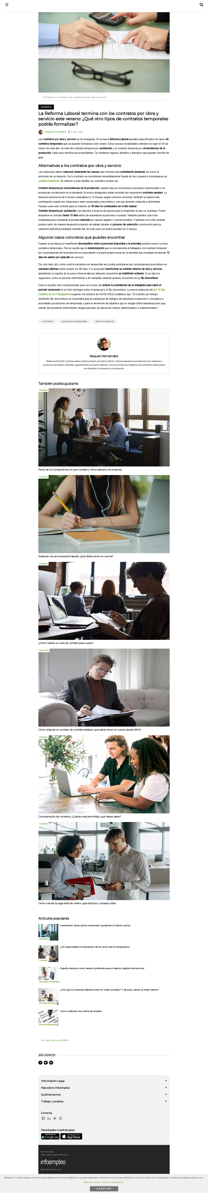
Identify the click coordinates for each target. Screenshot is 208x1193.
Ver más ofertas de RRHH (55, 1040)
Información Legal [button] (53, 1081)
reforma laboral (104, 321)
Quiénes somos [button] (51, 1094)
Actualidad (44, 939)
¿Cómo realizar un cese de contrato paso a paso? (66, 643)
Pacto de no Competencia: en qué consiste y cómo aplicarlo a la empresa (80, 469)
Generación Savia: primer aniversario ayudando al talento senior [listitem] (95, 925)
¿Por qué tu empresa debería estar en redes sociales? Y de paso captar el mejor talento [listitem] (109, 989)
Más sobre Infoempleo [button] (55, 1087)
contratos (47, 321)
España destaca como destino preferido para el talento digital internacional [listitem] (102, 968)
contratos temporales (74, 321)
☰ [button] (7, 5)
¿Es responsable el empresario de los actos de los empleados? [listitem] (95, 947)
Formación (44, 650)
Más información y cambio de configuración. (104, 1182)
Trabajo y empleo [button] (52, 1101)
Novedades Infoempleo (49, 982)
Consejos (46, 107)
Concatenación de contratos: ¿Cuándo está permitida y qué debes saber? (79, 816)
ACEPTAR (104, 1188)
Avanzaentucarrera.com (51, 1169)
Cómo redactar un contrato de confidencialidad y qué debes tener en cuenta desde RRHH (89, 729)
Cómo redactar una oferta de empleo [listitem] (81, 1011)
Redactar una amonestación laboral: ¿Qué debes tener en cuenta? (75, 556)
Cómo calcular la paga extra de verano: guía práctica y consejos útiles (77, 903)
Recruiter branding (47, 1003)
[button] (201, 4)
